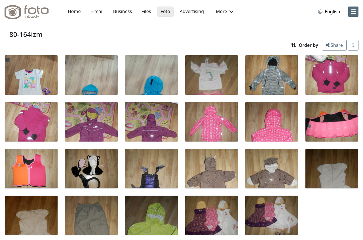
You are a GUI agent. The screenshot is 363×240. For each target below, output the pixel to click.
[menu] (353, 12)
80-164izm (26, 34)
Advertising (192, 11)
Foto (165, 11)
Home (74, 11)
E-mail (97, 11)
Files (146, 11)
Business (122, 11)
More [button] (224, 11)
